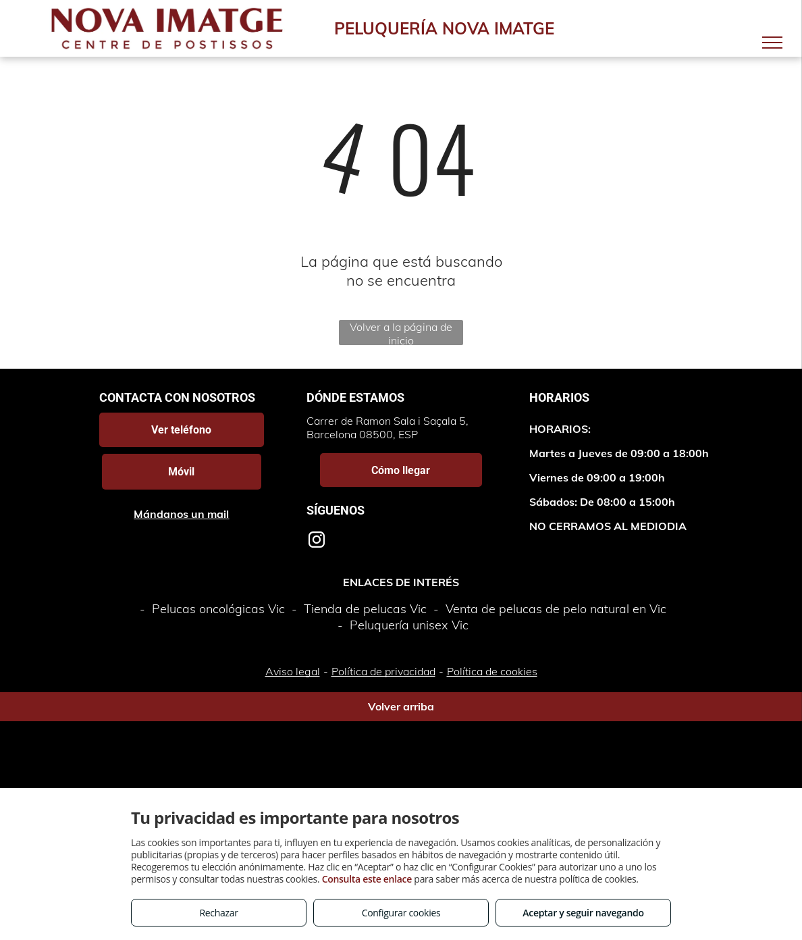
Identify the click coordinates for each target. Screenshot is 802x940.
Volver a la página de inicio (401, 332)
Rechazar (218, 912)
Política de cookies (492, 671)
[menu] (772, 42)
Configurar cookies (401, 912)
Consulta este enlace (367, 878)
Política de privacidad (383, 671)
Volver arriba (401, 706)
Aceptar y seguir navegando (583, 912)
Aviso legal (292, 671)
